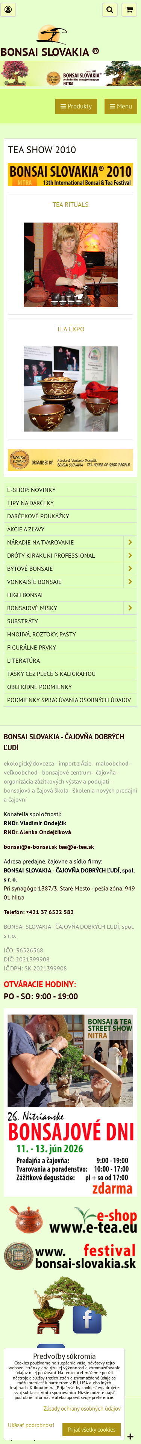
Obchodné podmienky (39, 686)
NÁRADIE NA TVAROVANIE (72, 542)
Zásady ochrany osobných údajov (82, 1408)
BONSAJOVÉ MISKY (72, 608)
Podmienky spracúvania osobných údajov (69, 700)
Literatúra (23, 660)
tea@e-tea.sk (76, 846)
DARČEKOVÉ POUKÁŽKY (38, 516)
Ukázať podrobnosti (31, 1425)
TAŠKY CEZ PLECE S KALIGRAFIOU (51, 673)
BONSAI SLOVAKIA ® (50, 51)
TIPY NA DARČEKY (30, 503)
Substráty (22, 621)
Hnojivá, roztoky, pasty (41, 634)
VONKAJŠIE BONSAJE (72, 581)
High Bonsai (25, 595)
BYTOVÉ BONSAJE (72, 568)
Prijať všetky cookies (91, 1429)
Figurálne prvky (31, 647)
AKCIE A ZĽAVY (25, 529)
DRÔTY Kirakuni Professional (72, 555)
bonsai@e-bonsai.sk (30, 846)
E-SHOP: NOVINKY (31, 489)
